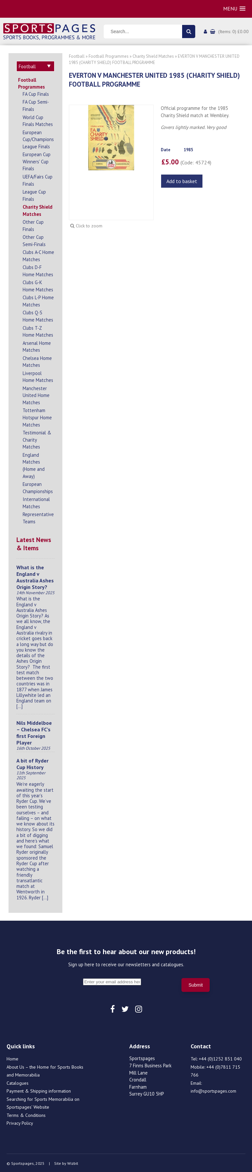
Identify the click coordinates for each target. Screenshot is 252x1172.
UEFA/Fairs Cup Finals (37, 179)
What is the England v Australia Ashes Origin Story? (35, 576)
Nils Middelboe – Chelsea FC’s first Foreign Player (34, 732)
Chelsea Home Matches (37, 360)
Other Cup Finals (33, 224)
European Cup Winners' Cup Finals (37, 160)
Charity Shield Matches (37, 209)
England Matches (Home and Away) (34, 464)
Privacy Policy (20, 1122)
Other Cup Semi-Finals (34, 239)
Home (12, 1058)
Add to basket (181, 181)
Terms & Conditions (26, 1114)
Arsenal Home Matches (37, 345)
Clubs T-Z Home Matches (38, 330)
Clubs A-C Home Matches (38, 255)
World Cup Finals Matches (38, 120)
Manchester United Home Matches (36, 394)
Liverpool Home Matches (38, 376)
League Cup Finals (34, 194)
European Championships (38, 486)
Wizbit (72, 1162)
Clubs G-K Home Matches (38, 285)
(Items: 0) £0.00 (233, 31)
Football (77, 56)
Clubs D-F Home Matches (38, 270)
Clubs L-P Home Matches (38, 300)
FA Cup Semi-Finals (36, 104)
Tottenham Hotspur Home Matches (37, 416)
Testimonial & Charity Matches (37, 439)
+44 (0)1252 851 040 (220, 1058)
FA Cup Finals (36, 93)
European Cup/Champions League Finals (38, 138)
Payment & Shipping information (39, 1090)
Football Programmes (31, 82)
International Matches (36, 502)
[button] (234, 8)
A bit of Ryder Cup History (32, 762)
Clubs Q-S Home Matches (38, 315)
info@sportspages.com (213, 1090)
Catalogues (18, 1082)
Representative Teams (38, 517)
